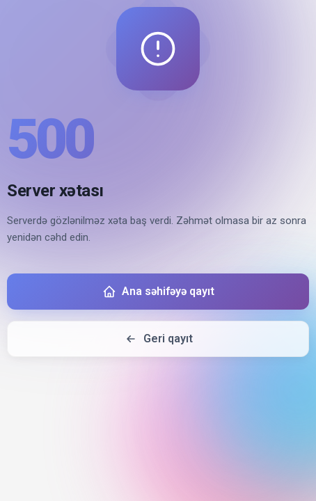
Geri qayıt (158, 339)
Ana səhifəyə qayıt (158, 292)
